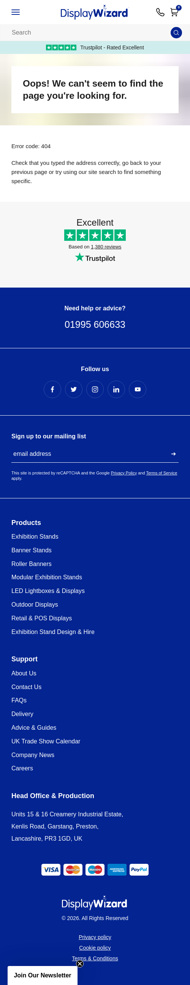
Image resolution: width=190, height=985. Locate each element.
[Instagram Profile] (95, 389)
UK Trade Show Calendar (45, 741)
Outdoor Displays (34, 604)
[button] (43, 975)
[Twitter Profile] (73, 389)
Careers (22, 768)
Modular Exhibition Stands (46, 577)
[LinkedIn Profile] (116, 389)
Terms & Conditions (95, 958)
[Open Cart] (174, 12)
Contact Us (26, 687)
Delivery (22, 714)
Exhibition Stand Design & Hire (53, 632)
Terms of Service (161, 473)
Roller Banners (31, 564)
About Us (23, 673)
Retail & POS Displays (41, 618)
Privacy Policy (124, 473)
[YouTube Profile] (137, 389)
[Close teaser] (80, 964)
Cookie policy (95, 948)
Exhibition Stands (35, 536)
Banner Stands (31, 550)
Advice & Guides (33, 727)
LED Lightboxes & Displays (48, 591)
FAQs (19, 700)
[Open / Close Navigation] (22, 12)
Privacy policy (95, 937)
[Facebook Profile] (52, 389)
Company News (32, 755)
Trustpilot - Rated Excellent (95, 47)
